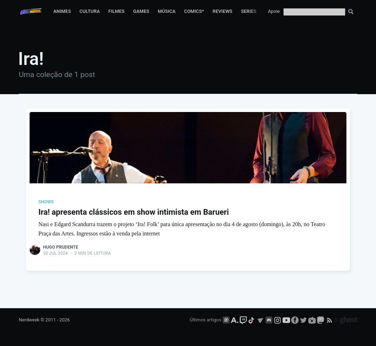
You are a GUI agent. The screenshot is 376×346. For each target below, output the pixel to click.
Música (167, 11)
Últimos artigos (205, 319)
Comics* (194, 11)
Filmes (116, 11)
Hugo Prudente (60, 247)
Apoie (274, 11)
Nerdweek (29, 319)
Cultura (89, 11)
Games (141, 11)
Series (249, 11)
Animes (62, 11)
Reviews (223, 11)
